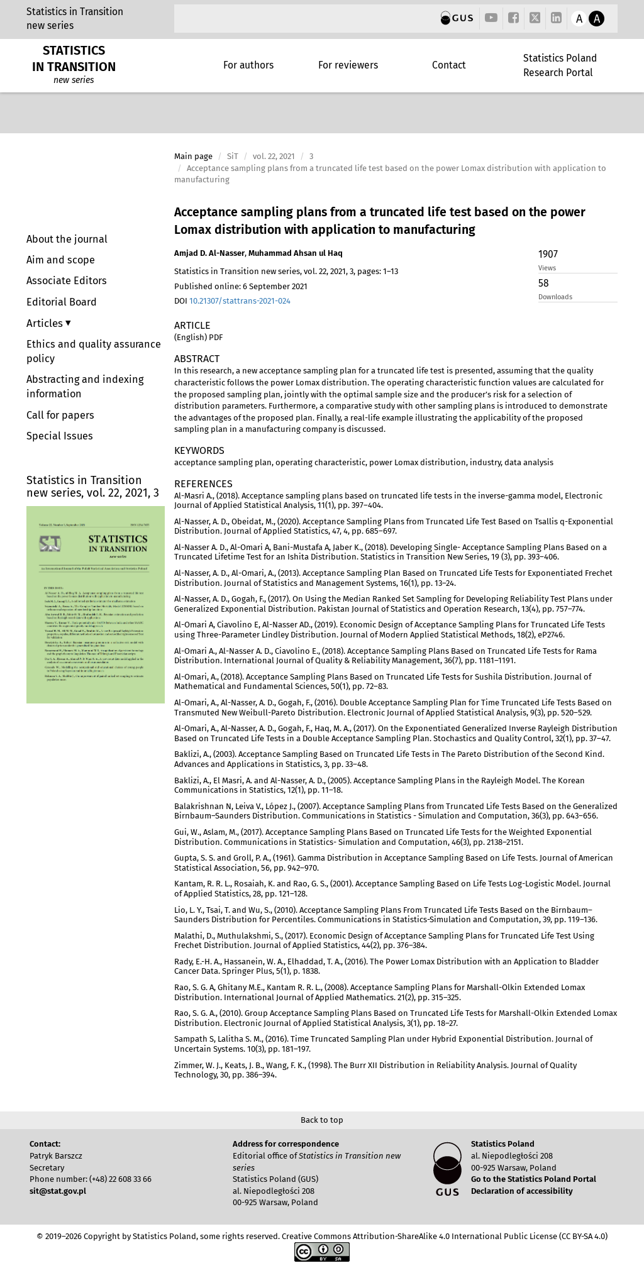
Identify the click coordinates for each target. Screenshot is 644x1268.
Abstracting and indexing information (84, 386)
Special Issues (59, 436)
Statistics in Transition (74, 12)
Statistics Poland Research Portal (560, 65)
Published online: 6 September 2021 (241, 286)
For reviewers (348, 65)
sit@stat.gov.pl (58, 1191)
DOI (232, 301)
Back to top (322, 1120)
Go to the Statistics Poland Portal (533, 1179)
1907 (548, 254)
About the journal (67, 239)
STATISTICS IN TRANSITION (74, 58)
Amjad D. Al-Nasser (209, 253)
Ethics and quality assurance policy (93, 351)
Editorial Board (61, 302)
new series (50, 25)
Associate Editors (66, 281)
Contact (449, 65)
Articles (45, 323)
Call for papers (60, 415)
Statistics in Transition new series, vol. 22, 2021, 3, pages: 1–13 (286, 271)
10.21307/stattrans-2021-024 (240, 301)
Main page (193, 156)
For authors (248, 65)
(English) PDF (198, 337)
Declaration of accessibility (522, 1191)
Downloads (555, 297)
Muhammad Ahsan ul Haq (295, 253)
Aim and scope (60, 260)
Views (547, 268)
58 (543, 283)
